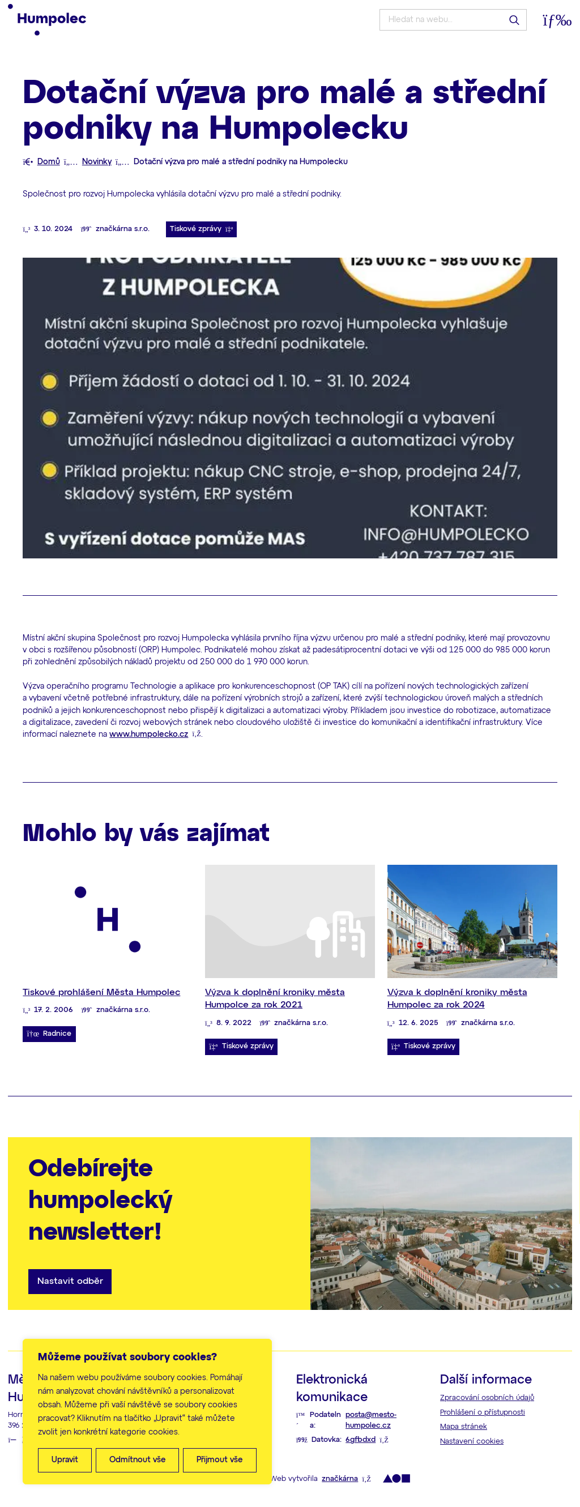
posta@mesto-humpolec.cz (371, 1420)
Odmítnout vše (137, 1460)
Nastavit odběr (70, 1281)
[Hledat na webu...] (452, 20)
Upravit (65, 1460)
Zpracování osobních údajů (487, 1398)
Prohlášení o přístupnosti (482, 1412)
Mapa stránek (463, 1427)
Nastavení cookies (472, 1441)
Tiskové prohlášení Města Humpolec (101, 992)
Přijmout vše (220, 1460)
